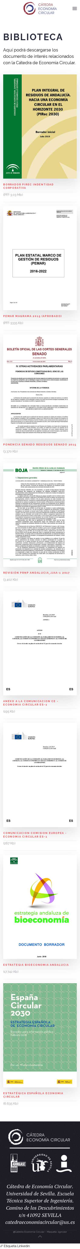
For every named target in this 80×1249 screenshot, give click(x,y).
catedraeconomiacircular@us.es (40, 1222)
